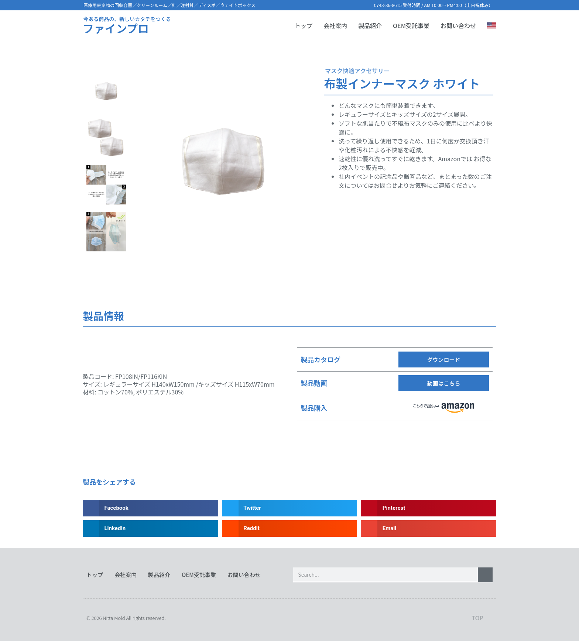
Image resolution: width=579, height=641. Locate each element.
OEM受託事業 (411, 25)
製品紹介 (370, 25)
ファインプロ (116, 28)
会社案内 (335, 25)
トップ (303, 25)
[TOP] (488, 618)
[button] (443, 359)
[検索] (485, 574)
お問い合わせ (458, 25)
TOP (477, 617)
